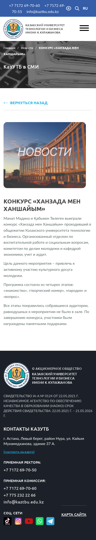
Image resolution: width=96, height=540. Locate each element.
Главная (9, 47)
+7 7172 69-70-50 (20, 469)
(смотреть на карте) (19, 452)
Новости (27, 47)
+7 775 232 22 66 (20, 495)
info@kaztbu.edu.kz (43, 11)
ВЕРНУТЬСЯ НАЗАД (26, 103)
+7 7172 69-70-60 (24, 5)
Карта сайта (73, 514)
